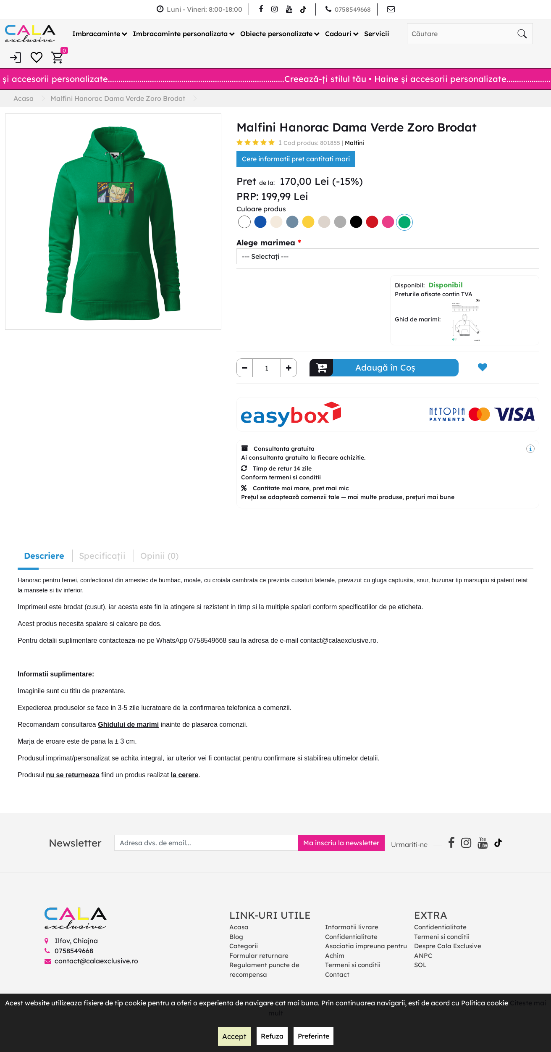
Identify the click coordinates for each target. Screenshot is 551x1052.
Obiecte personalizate (276, 33)
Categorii (243, 946)
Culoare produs (261, 209)
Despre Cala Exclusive (447, 946)
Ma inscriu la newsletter (338, 843)
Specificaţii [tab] (102, 555)
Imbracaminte (96, 33)
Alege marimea (265, 242)
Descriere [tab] (44, 555)
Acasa (239, 927)
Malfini (354, 143)
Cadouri (338, 33)
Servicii (376, 33)
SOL (420, 965)
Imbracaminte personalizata (180, 33)
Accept (234, 1036)
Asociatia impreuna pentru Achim (366, 951)
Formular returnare (259, 955)
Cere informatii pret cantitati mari (296, 159)
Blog (236, 936)
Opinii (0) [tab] (159, 555)
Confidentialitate (351, 936)
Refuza (271, 1036)
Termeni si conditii (352, 965)
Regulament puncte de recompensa (264, 969)
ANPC (423, 955)
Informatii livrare (351, 927)
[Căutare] (522, 33)
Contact (337, 974)
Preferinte (312, 1036)
